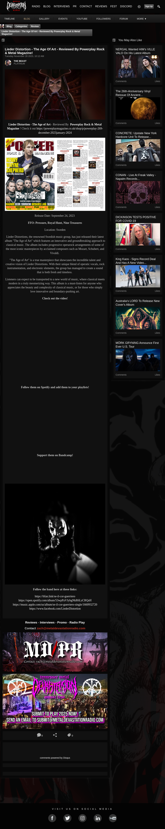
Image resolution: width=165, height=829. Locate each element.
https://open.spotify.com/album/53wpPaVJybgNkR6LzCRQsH (55, 600)
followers (104, 18)
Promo (62, 622)
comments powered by (55, 758)
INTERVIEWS (62, 6)
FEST (113, 6)
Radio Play (77, 622)
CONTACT (86, 6)
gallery (44, 18)
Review (35, 26)
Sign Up (149, 6)
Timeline (9, 18)
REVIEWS (101, 6)
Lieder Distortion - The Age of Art (29, 124)
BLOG (46, 6)
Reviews (31, 622)
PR (74, 6)
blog (27, 18)
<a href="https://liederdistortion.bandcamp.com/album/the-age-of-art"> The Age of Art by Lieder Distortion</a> (55, 470)
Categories (21, 26)
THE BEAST (20, 61)
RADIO (36, 6)
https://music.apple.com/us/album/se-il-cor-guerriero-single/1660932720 (55, 604)
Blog (9, 26)
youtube (82, 18)
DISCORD (126, 6)
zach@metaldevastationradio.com (61, 628)
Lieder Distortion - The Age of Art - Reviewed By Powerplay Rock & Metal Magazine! (41, 32)
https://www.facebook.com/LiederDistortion (55, 608)
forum (124, 18)
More (142, 18)
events (63, 18)
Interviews (47, 622)
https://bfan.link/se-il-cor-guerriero (55, 596)
